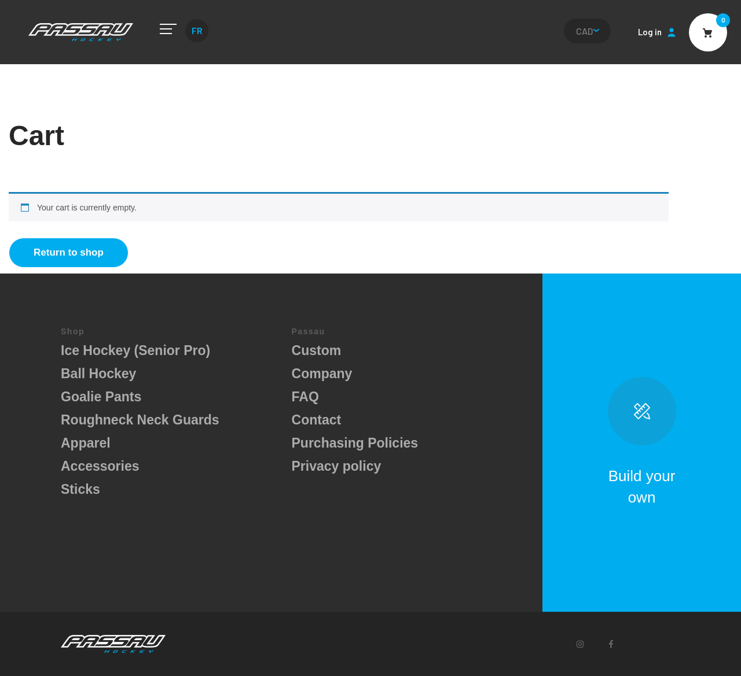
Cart (708, 32)
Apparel (86, 442)
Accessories (100, 466)
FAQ (305, 396)
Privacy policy (336, 466)
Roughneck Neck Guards (140, 419)
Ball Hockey (98, 373)
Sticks (80, 489)
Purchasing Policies (355, 442)
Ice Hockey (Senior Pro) (135, 350)
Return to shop (69, 252)
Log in (650, 32)
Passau (80, 32)
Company (322, 373)
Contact (317, 419)
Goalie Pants (101, 396)
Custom (317, 350)
